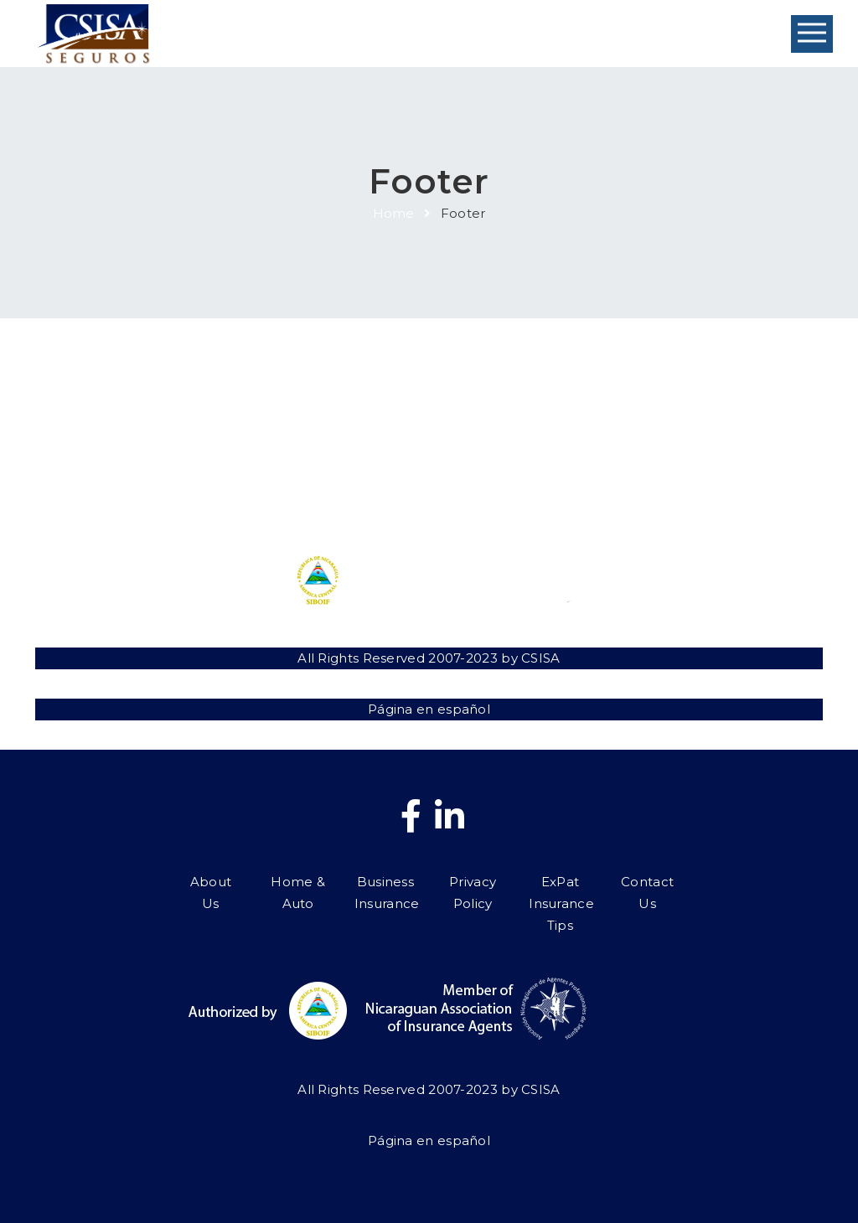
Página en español (429, 709)
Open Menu (812, 34)
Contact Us (683, 450)
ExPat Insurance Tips (581, 472)
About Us (175, 450)
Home (394, 213)
